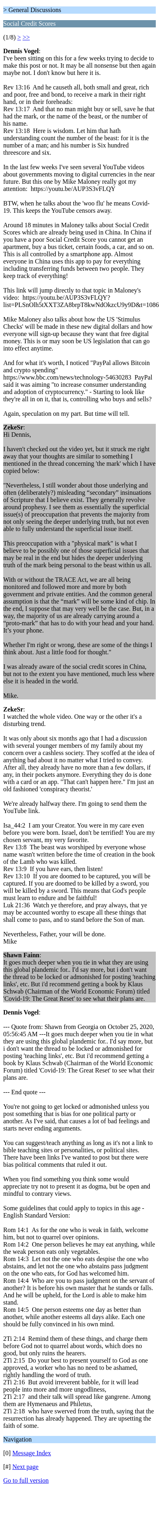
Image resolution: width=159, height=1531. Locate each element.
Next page (25, 1466)
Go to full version (26, 1480)
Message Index (31, 1453)
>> (26, 37)
